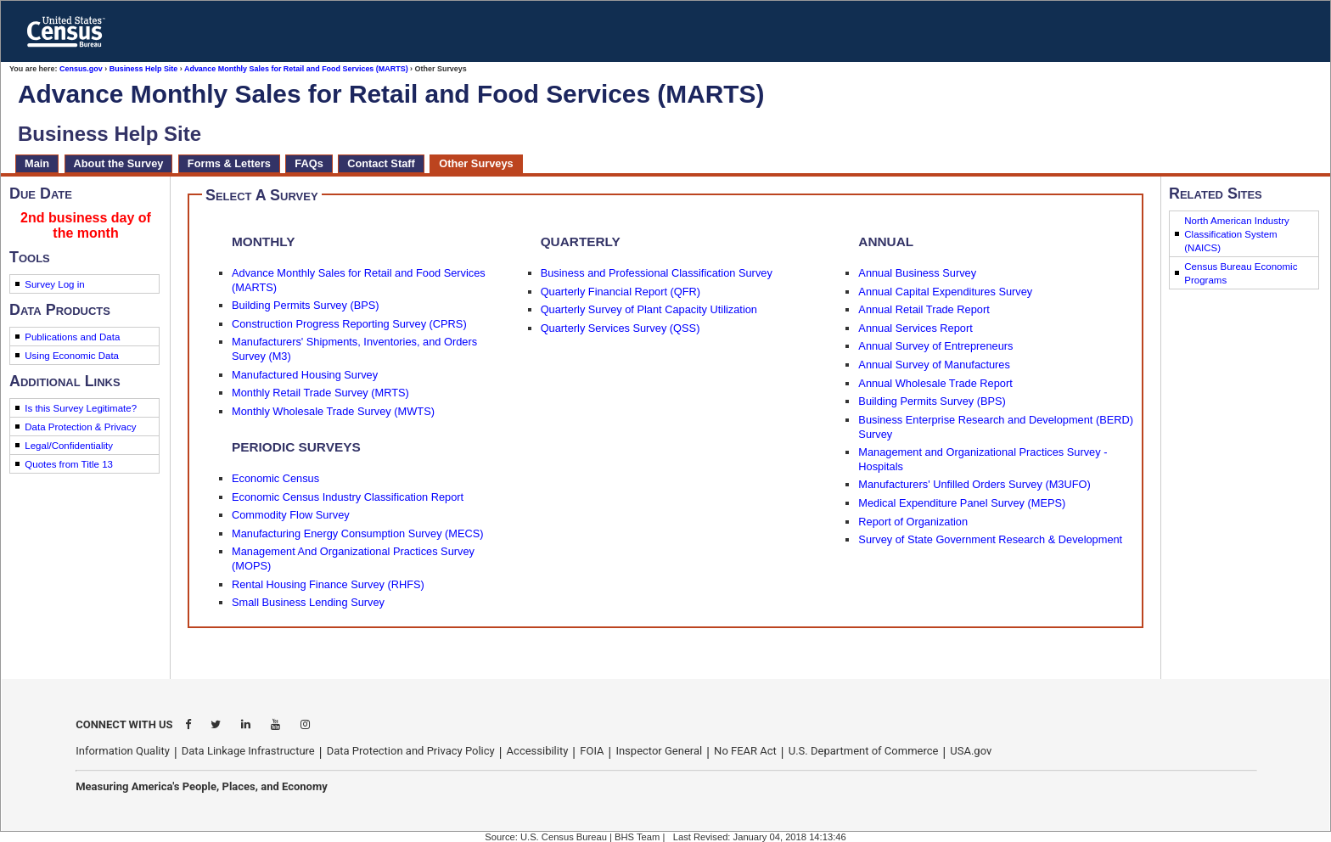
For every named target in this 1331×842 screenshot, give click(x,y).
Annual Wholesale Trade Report (935, 383)
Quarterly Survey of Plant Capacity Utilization (649, 309)
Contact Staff (381, 163)
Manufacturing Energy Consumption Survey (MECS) (358, 533)
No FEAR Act (745, 750)
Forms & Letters (229, 163)
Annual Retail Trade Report (923, 309)
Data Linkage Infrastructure (248, 750)
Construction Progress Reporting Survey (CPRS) (349, 323)
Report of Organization (913, 521)
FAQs (309, 163)
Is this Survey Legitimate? (81, 408)
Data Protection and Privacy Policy (411, 750)
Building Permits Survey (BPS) (305, 305)
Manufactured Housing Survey (305, 374)
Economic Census (275, 478)
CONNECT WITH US (124, 724)
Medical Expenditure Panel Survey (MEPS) (961, 503)
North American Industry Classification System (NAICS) (1236, 234)
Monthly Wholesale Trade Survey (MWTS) (333, 411)
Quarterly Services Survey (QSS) (620, 328)
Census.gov (81, 69)
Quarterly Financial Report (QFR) (620, 291)
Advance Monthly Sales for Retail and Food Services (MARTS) (296, 69)
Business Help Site (144, 69)
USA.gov (970, 750)
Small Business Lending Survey (308, 602)
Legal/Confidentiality (69, 446)
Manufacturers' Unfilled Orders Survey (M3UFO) (974, 484)
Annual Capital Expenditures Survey (945, 291)
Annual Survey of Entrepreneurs (935, 346)
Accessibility (538, 750)
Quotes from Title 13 (69, 464)
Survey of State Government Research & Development (990, 539)
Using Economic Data (72, 356)
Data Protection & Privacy (80, 427)
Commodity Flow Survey (291, 514)
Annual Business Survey (917, 273)
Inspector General (658, 750)
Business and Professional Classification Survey (656, 273)
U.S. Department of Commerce (864, 750)
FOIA (592, 750)
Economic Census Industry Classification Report (347, 497)
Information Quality (123, 750)
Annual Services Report (915, 328)
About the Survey (119, 163)
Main (37, 163)
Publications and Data (72, 337)
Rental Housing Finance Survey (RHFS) (328, 584)
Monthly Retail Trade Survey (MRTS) (320, 392)
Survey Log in (54, 284)
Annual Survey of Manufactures (934, 364)
